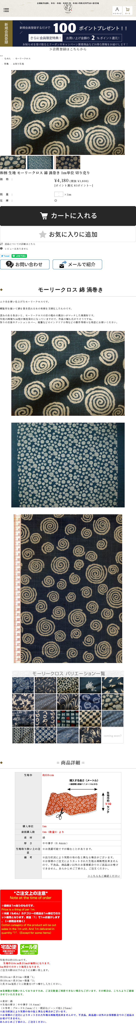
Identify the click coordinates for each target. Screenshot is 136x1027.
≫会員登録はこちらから (68, 49)
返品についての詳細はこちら (20, 243)
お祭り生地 (18, 63)
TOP (1, 56)
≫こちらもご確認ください (104, 876)
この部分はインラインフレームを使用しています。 (68, 709)
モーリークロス (23, 58)
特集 (6, 63)
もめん (7, 58)
